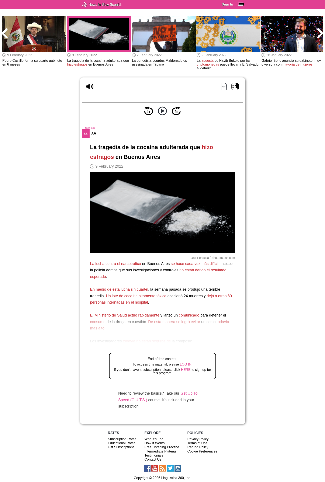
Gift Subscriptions (121, 447)
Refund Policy (197, 447)
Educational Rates (121, 443)
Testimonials (154, 455)
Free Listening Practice (162, 447)
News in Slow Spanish (91, 4)
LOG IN (185, 364)
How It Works (155, 443)
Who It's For (154, 439)
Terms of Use (197, 443)
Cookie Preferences (202, 451)
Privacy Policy (198, 439)
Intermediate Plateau (160, 451)
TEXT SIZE (90, 128)
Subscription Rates (122, 439)
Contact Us (153, 459)
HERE (185, 369)
